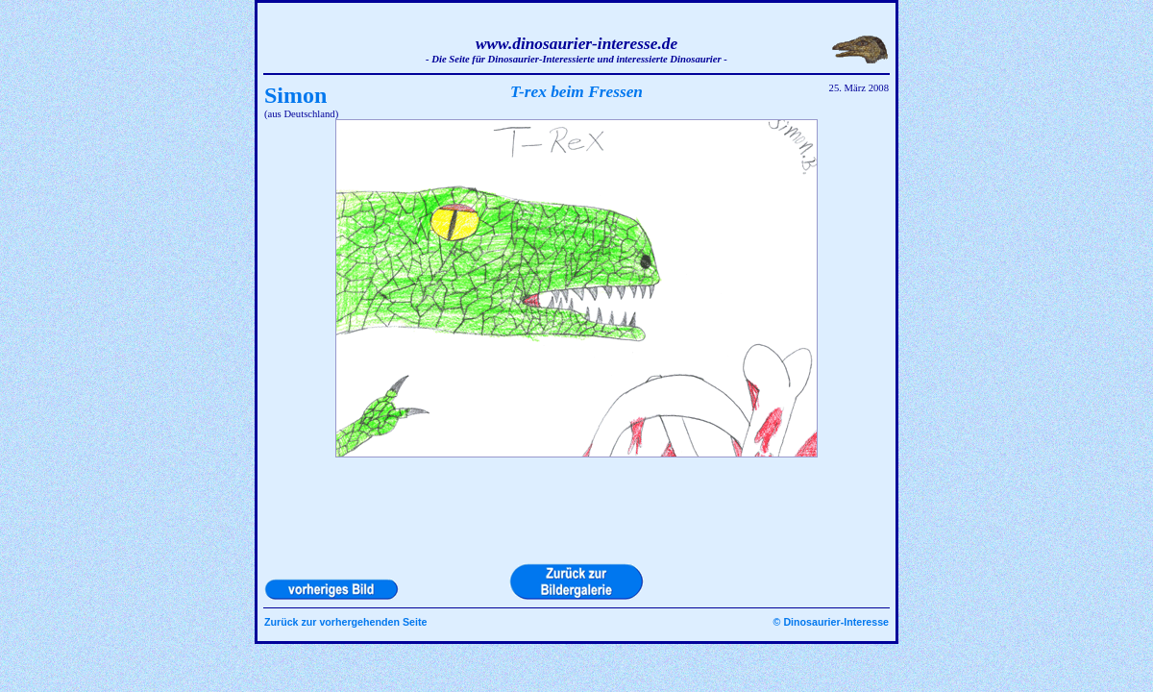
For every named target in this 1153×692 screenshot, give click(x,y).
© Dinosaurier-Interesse (831, 622)
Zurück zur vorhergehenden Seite (345, 622)
